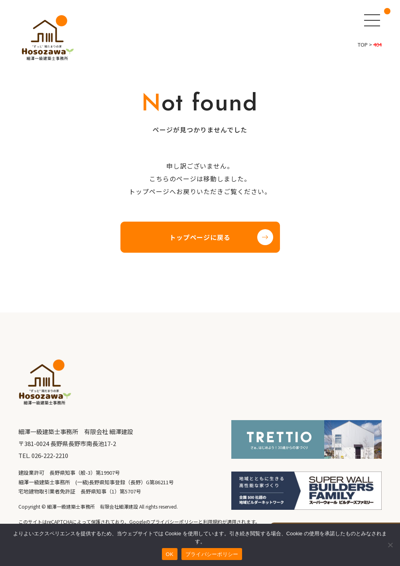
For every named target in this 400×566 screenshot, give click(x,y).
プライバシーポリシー (211, 554)
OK (169, 554)
